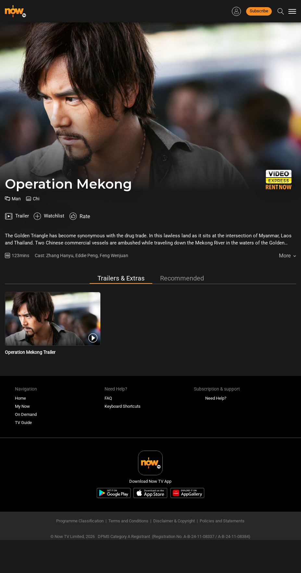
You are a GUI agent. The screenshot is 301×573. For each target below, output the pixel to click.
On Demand (26, 398)
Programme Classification (80, 505)
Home (20, 382)
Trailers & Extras (120, 263)
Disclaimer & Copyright (174, 505)
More (285, 240)
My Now (22, 390)
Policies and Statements (222, 505)
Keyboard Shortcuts (123, 390)
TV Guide (23, 407)
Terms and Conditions (128, 505)
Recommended (182, 263)
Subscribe (259, 10)
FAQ (108, 382)
